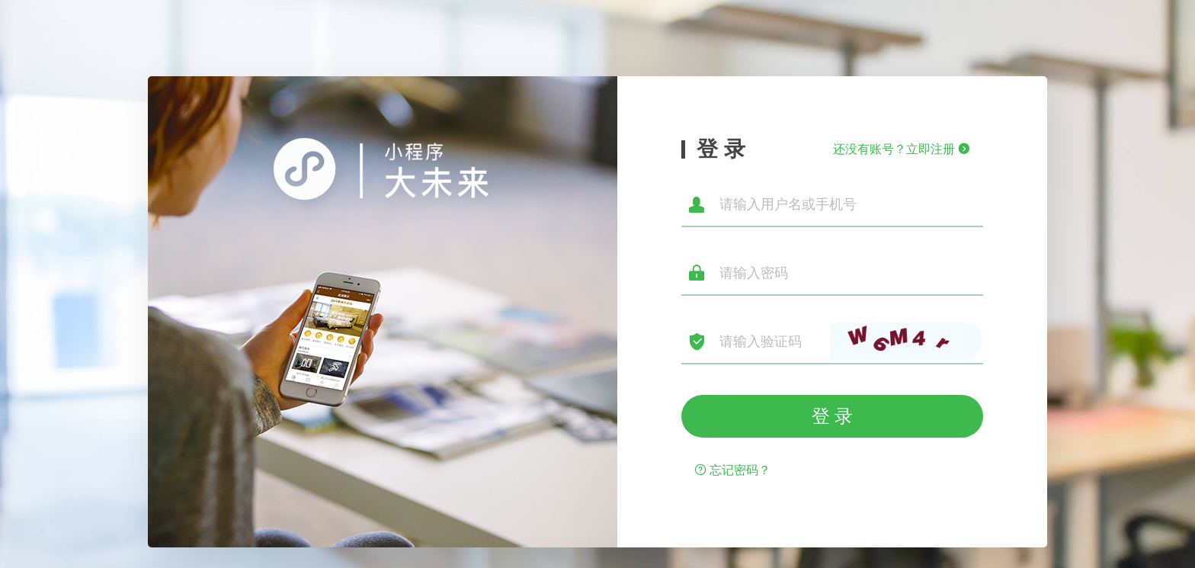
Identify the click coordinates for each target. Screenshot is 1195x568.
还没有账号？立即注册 (901, 149)
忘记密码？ (732, 470)
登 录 (833, 416)
